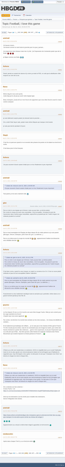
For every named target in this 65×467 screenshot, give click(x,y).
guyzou (6, 305)
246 (29, 32)
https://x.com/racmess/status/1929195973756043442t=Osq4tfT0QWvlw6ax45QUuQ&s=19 (31, 390)
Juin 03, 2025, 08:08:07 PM (10, 437)
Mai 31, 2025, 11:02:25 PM (10, 138)
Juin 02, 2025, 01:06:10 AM (10, 252)
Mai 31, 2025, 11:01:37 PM (10, 113)
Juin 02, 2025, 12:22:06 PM (10, 345)
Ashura (6, 66)
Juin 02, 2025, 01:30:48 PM (10, 368)
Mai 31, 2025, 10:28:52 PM (10, 89)
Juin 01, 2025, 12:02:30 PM (10, 180)
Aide (56, 464)
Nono (5, 86)
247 (32, 32)
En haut (4, 453)
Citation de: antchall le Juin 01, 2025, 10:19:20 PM (20, 278)
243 (19, 32)
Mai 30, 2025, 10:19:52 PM (10, 69)
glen (5, 203)
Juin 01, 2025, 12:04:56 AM (10, 160)
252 (36, 32)
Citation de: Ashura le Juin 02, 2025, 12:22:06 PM (20, 373)
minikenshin (8, 434)
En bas (4, 32)
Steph (5, 135)
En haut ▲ (61, 464)
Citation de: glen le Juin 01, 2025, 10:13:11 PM (19, 257)
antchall (6, 38)
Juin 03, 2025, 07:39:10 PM (10, 410)
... (17, 32)
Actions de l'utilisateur (55, 32)
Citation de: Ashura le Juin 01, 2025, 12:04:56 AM (20, 185)
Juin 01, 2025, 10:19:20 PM (10, 228)
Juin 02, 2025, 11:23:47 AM (10, 307)
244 (22, 32)
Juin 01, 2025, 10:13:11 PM (10, 206)
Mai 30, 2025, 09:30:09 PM (10, 41)
